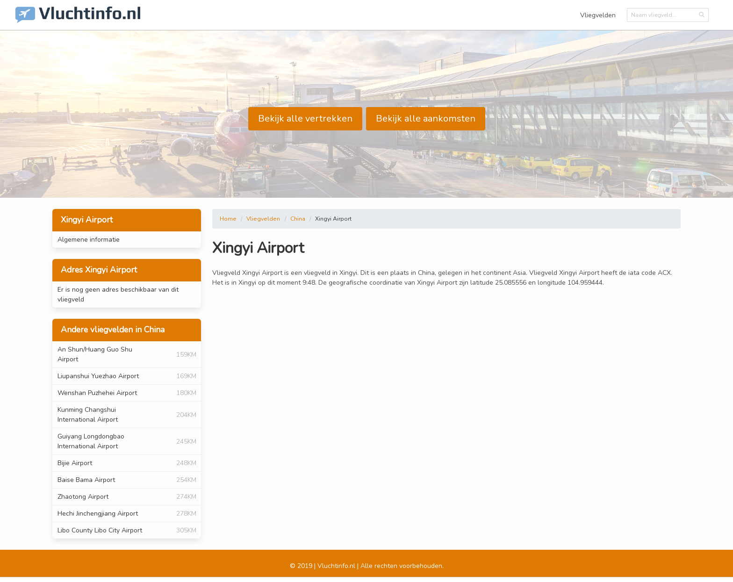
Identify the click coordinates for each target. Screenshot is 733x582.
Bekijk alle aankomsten (425, 118)
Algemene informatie (88, 239)
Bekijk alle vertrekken (305, 118)
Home (228, 219)
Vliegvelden (598, 15)
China (297, 219)
